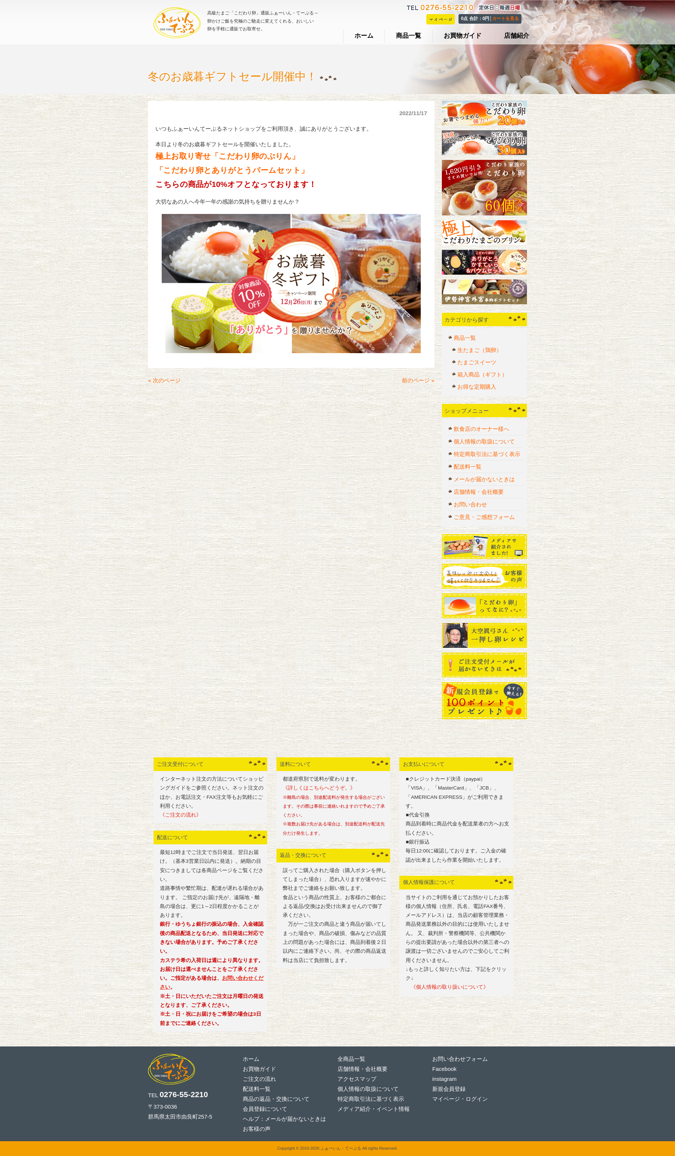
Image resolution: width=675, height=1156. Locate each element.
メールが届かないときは (484, 479)
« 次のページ (164, 380)
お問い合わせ (470, 504)
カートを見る (505, 18)
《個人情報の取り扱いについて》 (447, 987)
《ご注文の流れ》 (180, 815)
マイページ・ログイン (460, 1099)
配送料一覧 (467, 466)
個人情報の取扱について (484, 441)
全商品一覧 (351, 1059)
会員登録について (265, 1109)
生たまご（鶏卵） (479, 350)
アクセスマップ (357, 1079)
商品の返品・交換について (276, 1099)
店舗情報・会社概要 (479, 492)
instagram (444, 1079)
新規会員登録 (449, 1089)
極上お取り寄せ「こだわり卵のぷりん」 (227, 156)
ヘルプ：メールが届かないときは (284, 1119)
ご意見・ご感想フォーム (484, 517)
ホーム (251, 1059)
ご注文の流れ (259, 1079)
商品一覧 (465, 338)
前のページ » (418, 380)
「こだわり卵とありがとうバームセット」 (232, 170)
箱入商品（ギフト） (482, 374)
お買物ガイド (259, 1069)
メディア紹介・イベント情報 (374, 1109)
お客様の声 (257, 1129)
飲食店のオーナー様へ (481, 429)
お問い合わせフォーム (460, 1059)
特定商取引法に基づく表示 (487, 454)
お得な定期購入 (476, 386)
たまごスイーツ (476, 362)
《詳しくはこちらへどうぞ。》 (319, 788)
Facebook (444, 1069)
